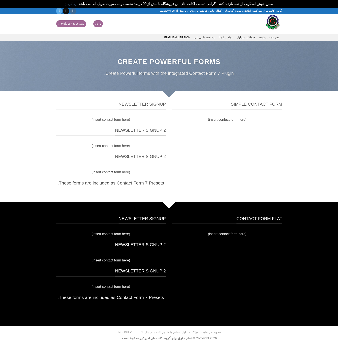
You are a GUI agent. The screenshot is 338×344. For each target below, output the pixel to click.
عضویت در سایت (269, 37)
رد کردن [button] (71, 4)
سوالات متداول (246, 37)
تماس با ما (226, 37)
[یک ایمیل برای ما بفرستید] (66, 11)
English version (177, 37)
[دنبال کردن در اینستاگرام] (73, 11)
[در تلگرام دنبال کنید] (59, 11)
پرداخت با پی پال (204, 37)
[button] (98, 23)
